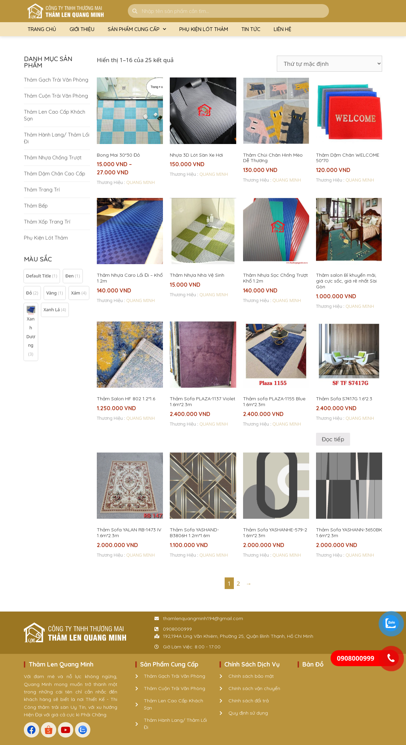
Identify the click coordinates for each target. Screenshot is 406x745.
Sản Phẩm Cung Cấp (137, 29)
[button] (41, 276)
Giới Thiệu (82, 29)
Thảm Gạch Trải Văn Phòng (56, 79)
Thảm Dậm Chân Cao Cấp (54, 173)
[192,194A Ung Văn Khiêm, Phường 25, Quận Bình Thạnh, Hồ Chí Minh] (340, 695)
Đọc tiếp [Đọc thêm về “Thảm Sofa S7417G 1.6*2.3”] (333, 439)
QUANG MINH (140, 182)
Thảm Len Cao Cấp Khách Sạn (54, 115)
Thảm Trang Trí (42, 189)
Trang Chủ (42, 29)
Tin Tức (250, 29)
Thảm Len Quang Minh (61, 664)
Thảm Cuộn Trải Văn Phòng (56, 95)
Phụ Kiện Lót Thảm (203, 29)
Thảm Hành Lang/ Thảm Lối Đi (56, 138)
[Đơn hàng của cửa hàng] (329, 64)
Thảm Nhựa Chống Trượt (52, 157)
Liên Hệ (282, 29)
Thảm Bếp (36, 205)
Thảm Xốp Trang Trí (47, 221)
